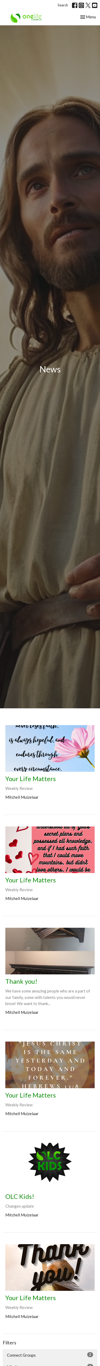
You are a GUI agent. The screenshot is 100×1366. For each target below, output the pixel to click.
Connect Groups (50, 1354)
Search (63, 5)
